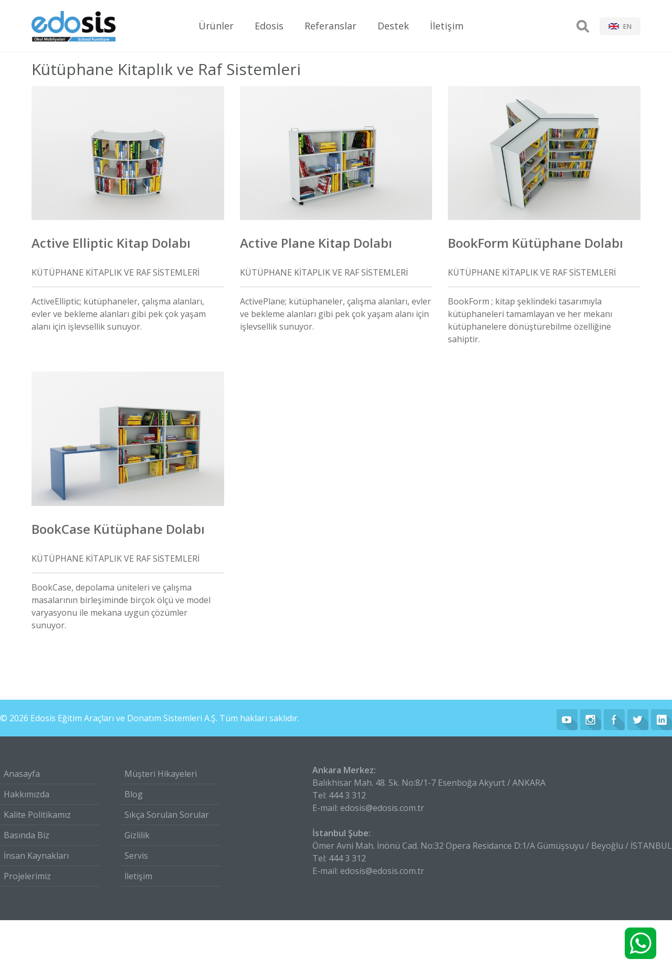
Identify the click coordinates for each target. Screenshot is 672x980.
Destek (393, 25)
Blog (133, 794)
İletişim (447, 25)
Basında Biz (26, 835)
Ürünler (216, 25)
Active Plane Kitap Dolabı (316, 242)
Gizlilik (137, 835)
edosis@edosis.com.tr (382, 808)
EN (627, 26)
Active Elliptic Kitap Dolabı (111, 242)
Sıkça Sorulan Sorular (166, 814)
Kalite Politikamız (37, 814)
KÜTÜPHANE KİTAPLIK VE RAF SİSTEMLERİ (116, 272)
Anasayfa (22, 773)
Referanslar (330, 25)
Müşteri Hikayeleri (160, 773)
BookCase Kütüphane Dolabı (118, 529)
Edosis (269, 25)
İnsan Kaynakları (36, 855)
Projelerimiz (27, 876)
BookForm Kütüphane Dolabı (535, 242)
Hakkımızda (26, 794)
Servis (136, 855)
